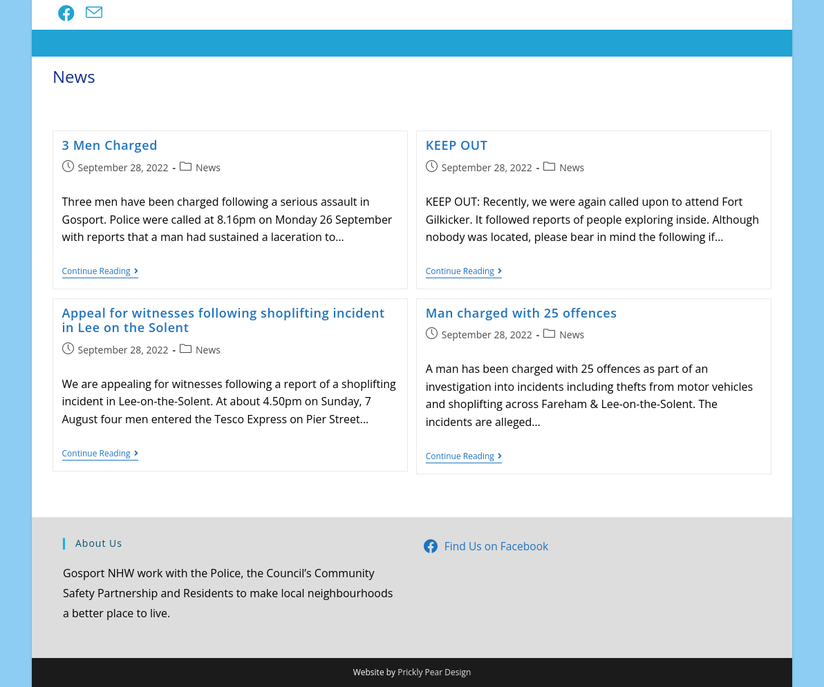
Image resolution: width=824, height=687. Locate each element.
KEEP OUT (457, 145)
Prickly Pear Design (434, 672)
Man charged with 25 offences (521, 312)
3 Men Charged (110, 145)
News (208, 167)
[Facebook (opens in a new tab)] (66, 13)
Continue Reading (100, 272)
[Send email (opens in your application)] (94, 12)
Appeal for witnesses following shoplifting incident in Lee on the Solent (223, 320)
